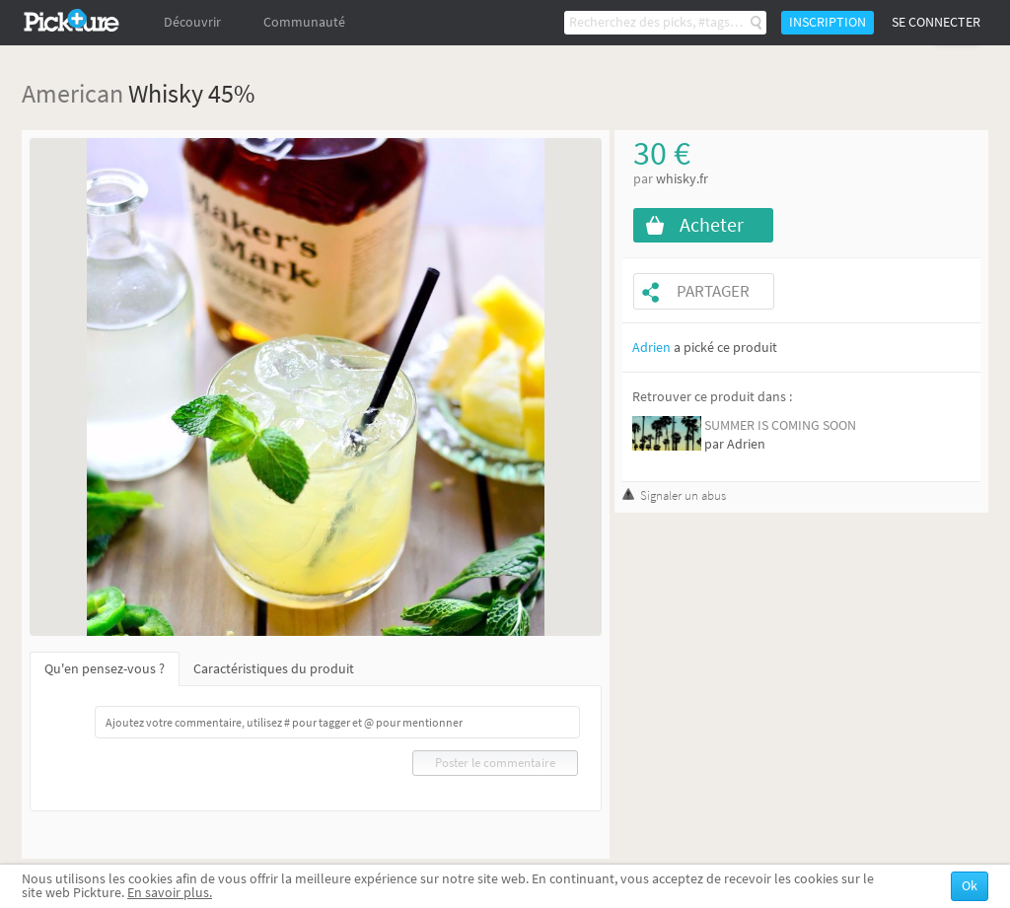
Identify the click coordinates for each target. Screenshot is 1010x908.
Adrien (651, 347)
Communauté (304, 22)
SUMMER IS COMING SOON (780, 425)
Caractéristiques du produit (273, 669)
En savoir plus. (169, 892)
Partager (713, 291)
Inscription (827, 22)
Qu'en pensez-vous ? (104, 669)
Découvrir (192, 22)
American (72, 93)
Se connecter (936, 22)
